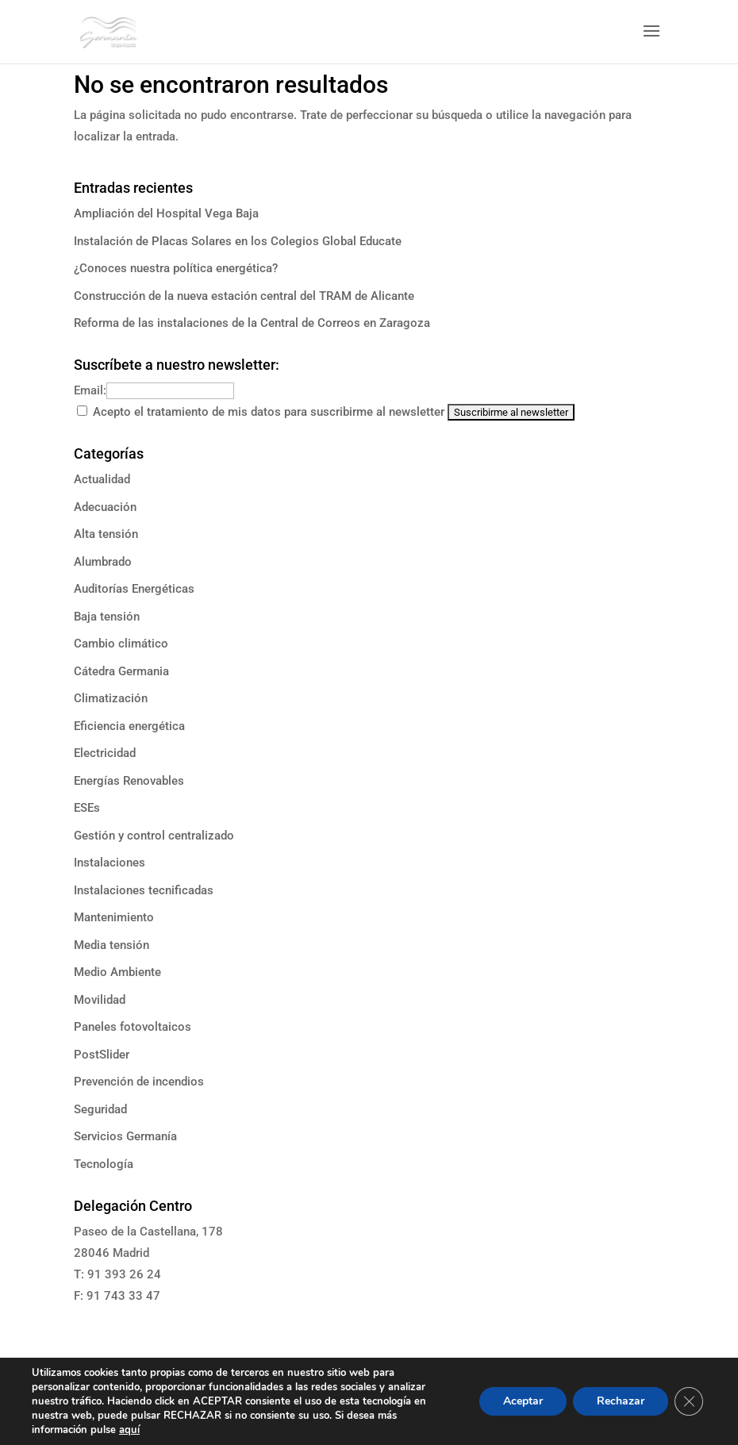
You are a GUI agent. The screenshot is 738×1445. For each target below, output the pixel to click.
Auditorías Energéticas (134, 589)
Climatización (111, 698)
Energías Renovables (129, 781)
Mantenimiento (114, 917)
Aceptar (523, 1400)
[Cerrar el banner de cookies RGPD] (689, 1401)
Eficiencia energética (129, 726)
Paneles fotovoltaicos (132, 1027)
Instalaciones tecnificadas (143, 890)
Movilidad (99, 1000)
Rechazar (620, 1400)
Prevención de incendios (139, 1081)
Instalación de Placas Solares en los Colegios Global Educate (238, 241)
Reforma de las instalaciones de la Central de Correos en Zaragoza (252, 323)
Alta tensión (106, 534)
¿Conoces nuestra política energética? (176, 268)
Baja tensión (107, 616)
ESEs (87, 808)
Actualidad (102, 479)
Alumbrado (103, 562)
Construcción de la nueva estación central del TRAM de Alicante (244, 296)
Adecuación (105, 507)
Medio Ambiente (117, 972)
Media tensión (111, 945)
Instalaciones (109, 862)
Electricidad (105, 753)
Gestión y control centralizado (154, 835)
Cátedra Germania (121, 671)
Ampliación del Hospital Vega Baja (166, 213)
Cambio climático (121, 643)
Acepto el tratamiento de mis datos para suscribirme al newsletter (268, 412)
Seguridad (100, 1109)
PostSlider (101, 1054)
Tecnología (103, 1164)
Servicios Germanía (125, 1136)
